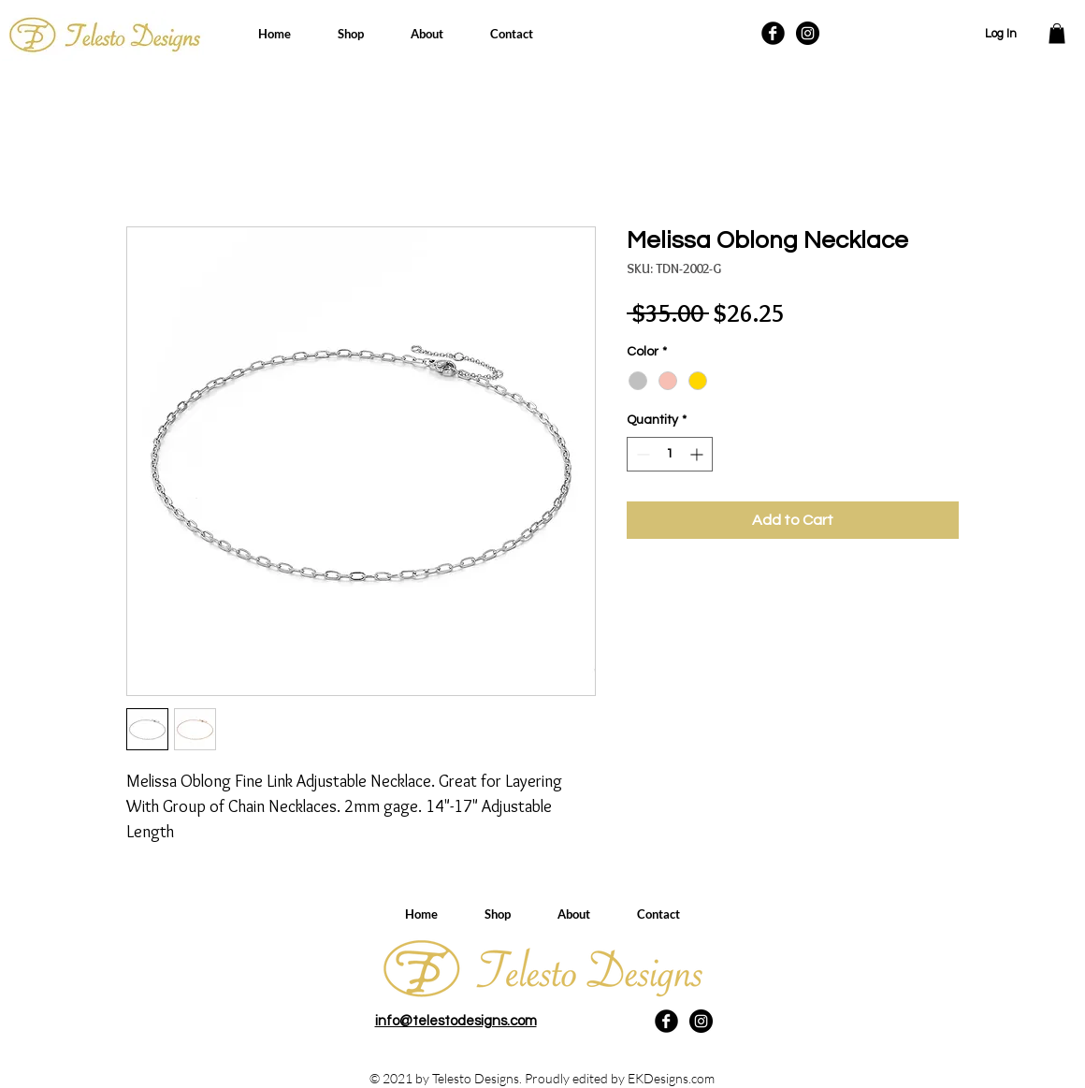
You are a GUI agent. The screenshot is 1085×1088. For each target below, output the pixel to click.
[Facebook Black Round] (773, 33)
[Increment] (698, 454)
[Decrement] (641, 454)
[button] (1057, 33)
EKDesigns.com (671, 1078)
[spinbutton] (670, 454)
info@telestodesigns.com (456, 1021)
